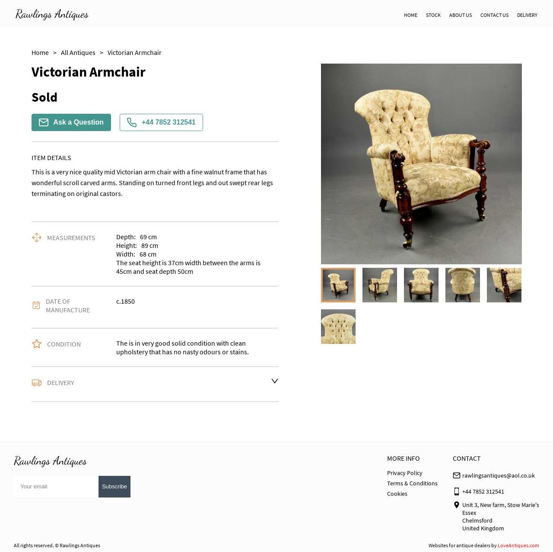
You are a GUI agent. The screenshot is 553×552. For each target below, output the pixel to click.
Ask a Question (71, 122)
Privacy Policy (405, 473)
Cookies (397, 493)
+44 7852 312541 (161, 122)
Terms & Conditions (412, 483)
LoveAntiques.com (518, 545)
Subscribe (114, 486)
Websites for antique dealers (459, 545)
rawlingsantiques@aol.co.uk (498, 475)
